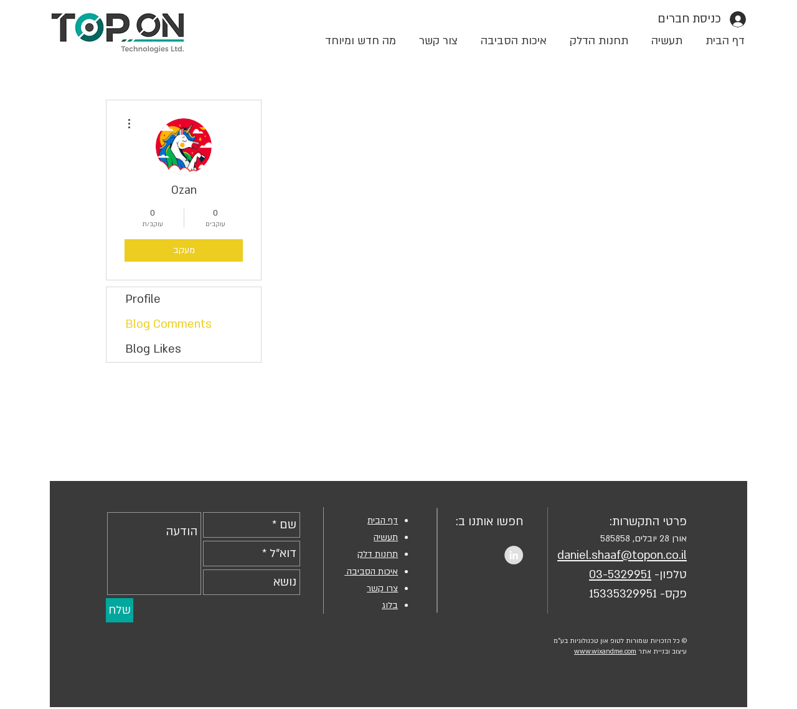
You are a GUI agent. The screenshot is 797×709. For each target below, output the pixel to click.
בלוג (390, 605)
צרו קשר (382, 588)
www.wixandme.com (605, 651)
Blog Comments (168, 324)
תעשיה (386, 537)
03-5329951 (620, 575)
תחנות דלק (377, 554)
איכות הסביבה (371, 572)
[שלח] (119, 610)
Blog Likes (153, 349)
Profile (143, 299)
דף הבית (382, 520)
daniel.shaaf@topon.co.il (622, 555)
